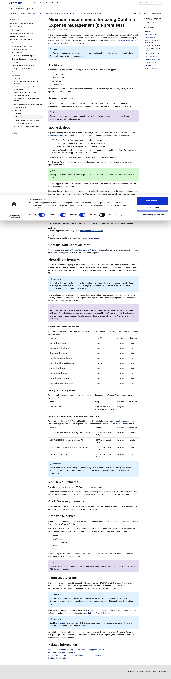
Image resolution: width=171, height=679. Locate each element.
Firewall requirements (152, 53)
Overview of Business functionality (61, 652)
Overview (15, 43)
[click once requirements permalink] (85, 501)
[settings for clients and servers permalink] (80, 326)
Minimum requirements (23, 117)
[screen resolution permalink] (75, 98)
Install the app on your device (91, 231)
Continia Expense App (152, 45)
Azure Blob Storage (94, 588)
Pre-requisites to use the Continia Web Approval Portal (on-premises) (78, 250)
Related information (151, 68)
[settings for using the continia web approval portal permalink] (100, 416)
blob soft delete (62, 623)
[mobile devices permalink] (71, 128)
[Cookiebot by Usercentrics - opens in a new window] (14, 21)
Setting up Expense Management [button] (21, 33)
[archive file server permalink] (76, 516)
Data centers (16, 62)
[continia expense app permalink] (82, 218)
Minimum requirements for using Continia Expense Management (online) (76, 650)
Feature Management (19, 49)
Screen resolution (150, 34)
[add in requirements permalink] (79, 482)
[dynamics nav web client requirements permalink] (107, 206)
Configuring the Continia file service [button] (26, 126)
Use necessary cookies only (153, 20)
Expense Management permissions (24, 59)
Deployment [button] (17, 110)
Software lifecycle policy (23, 123)
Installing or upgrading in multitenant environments (26, 88)
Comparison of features (22, 95)
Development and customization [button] (22, 65)
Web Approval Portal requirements (27, 120)
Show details (114, 20)
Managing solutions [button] (19, 107)
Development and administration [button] (20, 39)
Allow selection (153, 13)
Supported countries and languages (24, 56)
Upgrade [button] (16, 130)
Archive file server (151, 62)
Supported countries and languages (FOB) (28, 104)
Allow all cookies (152, 6)
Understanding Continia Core (22, 46)
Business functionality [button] (17, 36)
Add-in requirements (151, 56)
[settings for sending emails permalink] (76, 390)
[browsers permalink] (63, 65)
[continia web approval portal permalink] (92, 245)
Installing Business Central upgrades (26, 92)
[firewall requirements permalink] (81, 260)
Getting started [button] (14, 30)
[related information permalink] (78, 645)
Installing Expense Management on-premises (26, 83)
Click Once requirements (153, 59)
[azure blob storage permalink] (78, 578)
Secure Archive (17, 52)
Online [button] (13, 72)
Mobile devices (150, 37)
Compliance (14, 133)
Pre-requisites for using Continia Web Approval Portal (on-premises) (74, 655)
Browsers (148, 31)
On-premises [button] (15, 75)
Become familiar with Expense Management (65, 135)
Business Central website (58, 658)
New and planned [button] (15, 27)
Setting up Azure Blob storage (22, 69)
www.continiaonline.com (116, 421)
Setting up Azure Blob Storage (99, 613)
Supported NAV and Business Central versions (26, 100)
